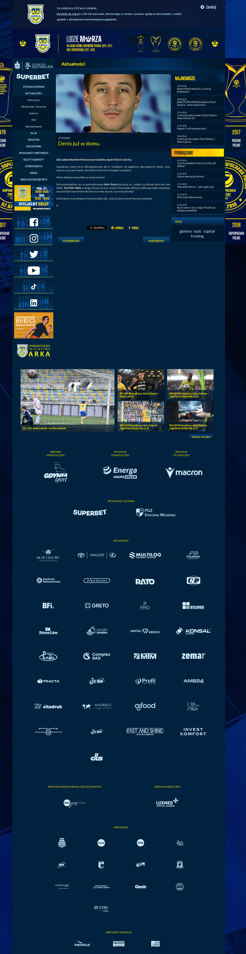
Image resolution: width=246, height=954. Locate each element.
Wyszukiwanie (33, 126)
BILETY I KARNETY (33, 159)
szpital (209, 231)
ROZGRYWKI (33, 146)
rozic (197, 231)
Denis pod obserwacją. (189, 197)
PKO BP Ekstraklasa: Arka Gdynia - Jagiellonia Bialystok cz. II (188, 427)
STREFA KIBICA (33, 166)
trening (197, 235)
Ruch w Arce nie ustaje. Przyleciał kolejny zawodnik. (196, 209)
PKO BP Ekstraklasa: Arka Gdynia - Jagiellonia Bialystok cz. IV (188, 395)
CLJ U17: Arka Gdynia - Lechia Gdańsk (44, 428)
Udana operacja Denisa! (190, 176)
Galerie (33, 113)
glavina (185, 231)
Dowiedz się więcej (68, 13)
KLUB (34, 133)
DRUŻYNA (33, 139)
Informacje (33, 100)
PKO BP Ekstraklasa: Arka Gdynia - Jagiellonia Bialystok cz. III (139, 427)
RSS (34, 119)
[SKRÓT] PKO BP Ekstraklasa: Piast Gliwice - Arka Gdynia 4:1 (196, 103)
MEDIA (33, 172)
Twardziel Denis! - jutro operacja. (195, 186)
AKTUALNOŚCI (33, 93)
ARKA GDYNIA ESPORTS (33, 179)
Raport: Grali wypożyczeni (191, 128)
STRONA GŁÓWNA (33, 86)
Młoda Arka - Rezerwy (33, 106)
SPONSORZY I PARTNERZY (33, 153)
